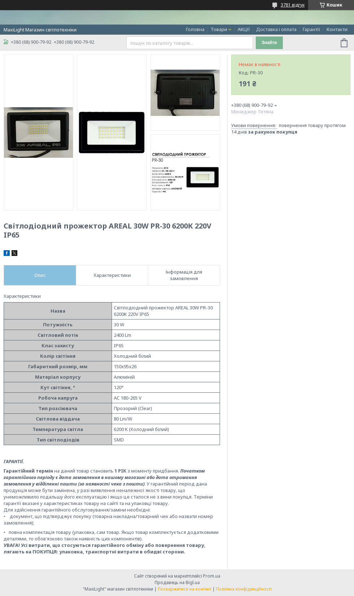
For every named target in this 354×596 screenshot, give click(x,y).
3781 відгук (293, 5)
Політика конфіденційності (244, 589)
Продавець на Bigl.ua (177, 582)
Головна (195, 29)
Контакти (337, 29)
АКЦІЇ (244, 29)
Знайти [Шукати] (269, 42)
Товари (219, 29)
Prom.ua (211, 576)
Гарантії (311, 29)
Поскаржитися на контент (184, 589)
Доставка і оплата (276, 29)
